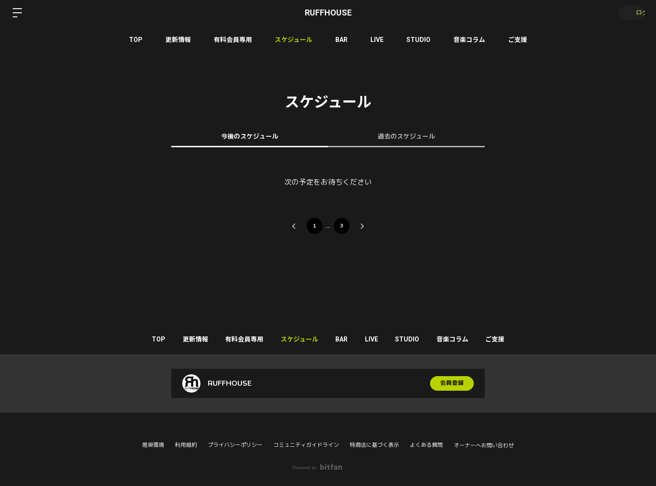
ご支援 (517, 39)
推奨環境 (153, 445)
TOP (136, 39)
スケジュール (294, 39)
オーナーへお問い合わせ (484, 445)
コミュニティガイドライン (306, 445)
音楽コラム (469, 39)
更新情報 (178, 39)
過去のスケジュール (406, 136)
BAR (341, 39)
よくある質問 (426, 445)
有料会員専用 (233, 39)
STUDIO (418, 39)
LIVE (377, 39)
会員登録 (452, 385)
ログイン (629, 13)
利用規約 (186, 445)
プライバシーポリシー (235, 445)
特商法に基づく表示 (374, 445)
